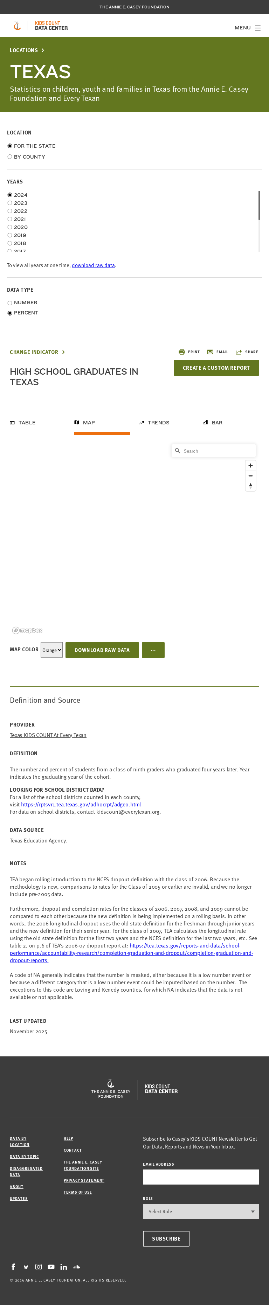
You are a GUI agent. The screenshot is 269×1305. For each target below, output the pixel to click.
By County (29, 157)
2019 (20, 235)
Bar (217, 422)
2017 (20, 251)
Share (246, 351)
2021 (20, 219)
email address (158, 1164)
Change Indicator (34, 352)
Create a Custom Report (216, 368)
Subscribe (166, 1238)
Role (148, 1198)
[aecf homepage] (17, 25)
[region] (134, 539)
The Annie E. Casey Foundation (134, 7)
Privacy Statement (84, 1180)
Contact (73, 1150)
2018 (20, 243)
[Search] (214, 450)
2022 (20, 211)
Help (68, 1138)
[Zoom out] (251, 476)
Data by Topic (24, 1156)
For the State (34, 146)
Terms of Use (78, 1192)
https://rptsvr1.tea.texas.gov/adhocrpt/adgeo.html (81, 804)
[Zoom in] (251, 465)
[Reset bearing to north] (251, 486)
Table (27, 422)
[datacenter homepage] (51, 25)
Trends (159, 422)
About (16, 1186)
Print (189, 351)
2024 (20, 195)
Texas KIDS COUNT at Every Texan (48, 734)
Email (217, 351)
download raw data (93, 265)
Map (89, 422)
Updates (19, 1198)
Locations (24, 50)
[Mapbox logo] (27, 630)
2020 (21, 227)
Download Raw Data (102, 650)
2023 (20, 203)
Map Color (24, 649)
